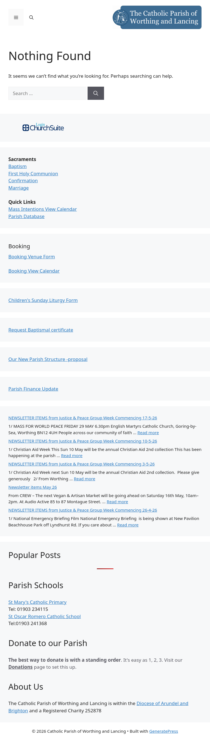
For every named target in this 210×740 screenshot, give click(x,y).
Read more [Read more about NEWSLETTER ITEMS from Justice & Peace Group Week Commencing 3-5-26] (84, 478)
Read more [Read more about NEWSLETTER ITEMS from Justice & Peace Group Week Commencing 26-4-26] (128, 525)
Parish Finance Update (33, 389)
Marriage (18, 188)
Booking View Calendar (34, 271)
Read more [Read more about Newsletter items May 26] (117, 501)
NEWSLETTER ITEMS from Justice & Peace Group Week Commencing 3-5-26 (81, 464)
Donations (20, 667)
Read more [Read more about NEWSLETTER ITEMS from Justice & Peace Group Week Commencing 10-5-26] (72, 455)
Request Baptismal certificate (40, 330)
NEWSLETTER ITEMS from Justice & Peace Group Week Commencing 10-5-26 (82, 441)
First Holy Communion (33, 173)
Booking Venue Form (31, 256)
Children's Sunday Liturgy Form (43, 300)
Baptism (17, 166)
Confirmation (23, 180)
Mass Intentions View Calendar (42, 209)
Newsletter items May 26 (32, 487)
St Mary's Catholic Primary (37, 602)
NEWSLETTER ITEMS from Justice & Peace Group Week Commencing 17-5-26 (82, 417)
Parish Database (26, 216)
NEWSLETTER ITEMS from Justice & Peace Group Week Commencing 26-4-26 (82, 510)
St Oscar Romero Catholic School (44, 616)
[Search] (96, 93)
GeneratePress (163, 731)
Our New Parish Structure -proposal (48, 359)
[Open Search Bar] (31, 17)
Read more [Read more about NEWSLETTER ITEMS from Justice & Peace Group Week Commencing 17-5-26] (148, 432)
